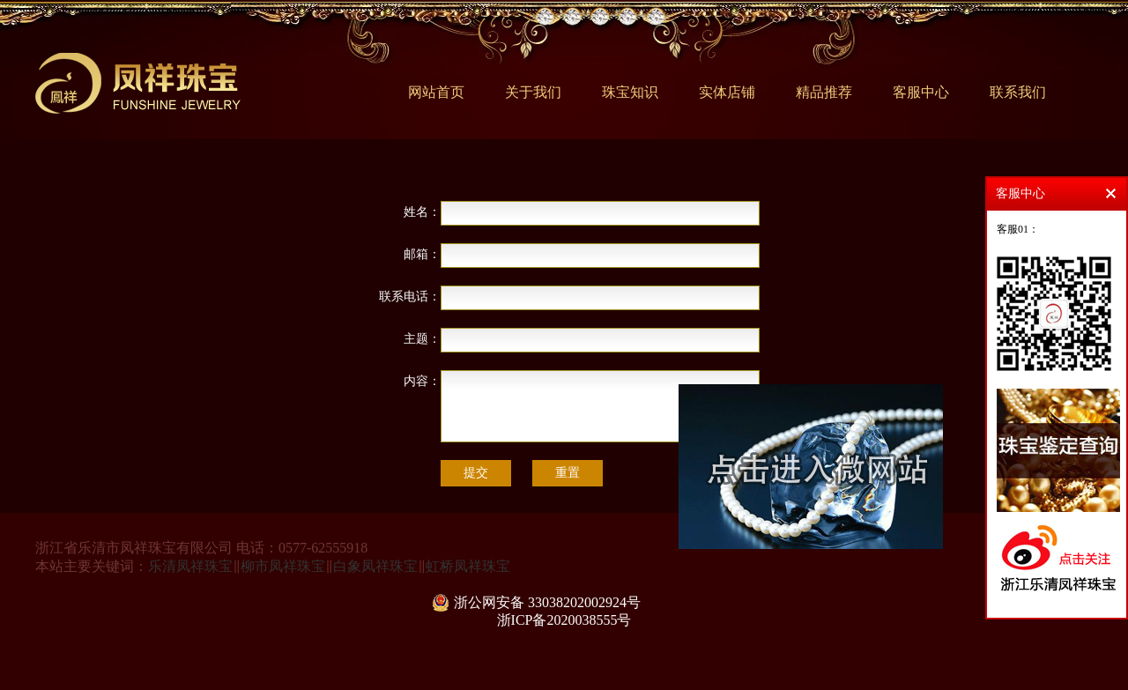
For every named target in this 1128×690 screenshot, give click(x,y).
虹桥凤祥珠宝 (468, 566)
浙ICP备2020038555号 (564, 619)
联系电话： (410, 296)
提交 (476, 472)
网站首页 (436, 92)
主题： (422, 338)
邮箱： (422, 254)
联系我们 (1018, 92)
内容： (422, 381)
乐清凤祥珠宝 (190, 566)
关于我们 (533, 92)
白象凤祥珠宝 (375, 566)
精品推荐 (824, 92)
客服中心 (921, 92)
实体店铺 (727, 92)
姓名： (422, 212)
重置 (567, 472)
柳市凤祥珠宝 (283, 566)
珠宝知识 (630, 92)
